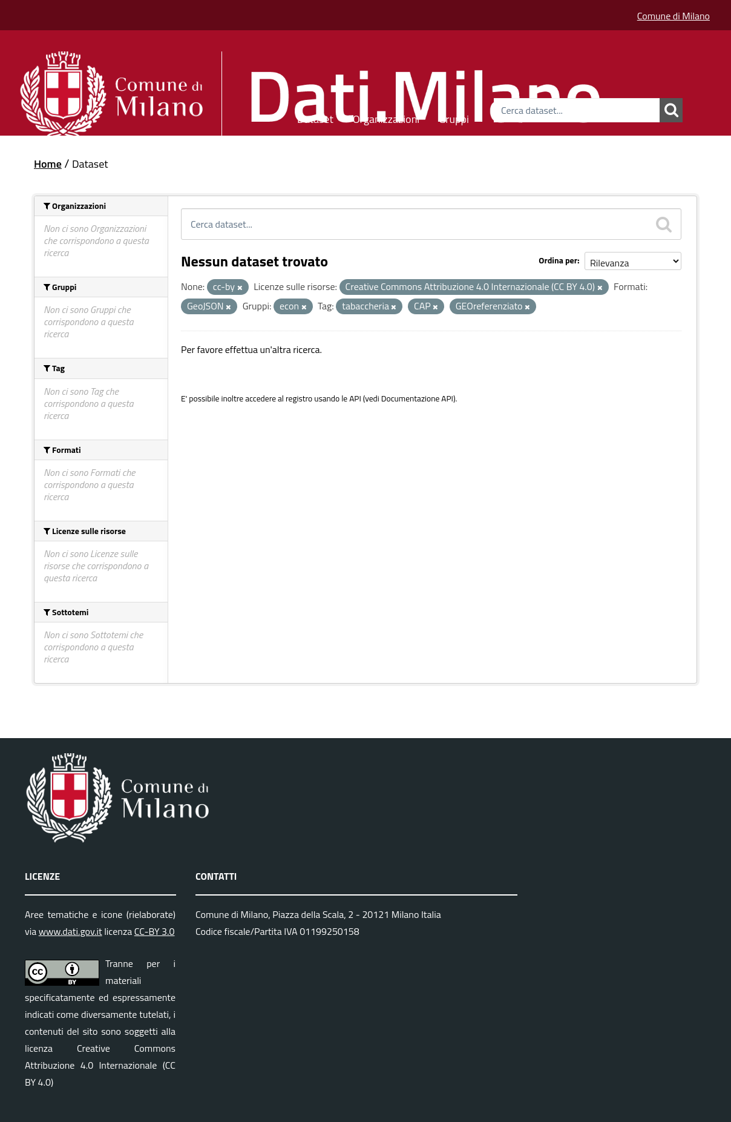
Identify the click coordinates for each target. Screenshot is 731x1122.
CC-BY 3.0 (154, 931)
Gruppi (454, 117)
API (355, 398)
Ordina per (558, 260)
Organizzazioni (386, 117)
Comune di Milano (673, 15)
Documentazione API (417, 398)
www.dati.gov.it (70, 931)
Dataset (315, 117)
